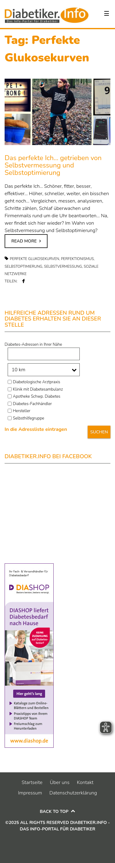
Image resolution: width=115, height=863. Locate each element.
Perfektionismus (77, 258)
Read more (24, 241)
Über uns (59, 782)
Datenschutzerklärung (73, 793)
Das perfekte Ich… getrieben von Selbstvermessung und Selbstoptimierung (53, 165)
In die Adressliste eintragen (36, 429)
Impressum (30, 793)
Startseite (31, 782)
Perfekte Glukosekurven (34, 258)
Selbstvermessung (63, 266)
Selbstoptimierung (23, 266)
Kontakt (85, 782)
